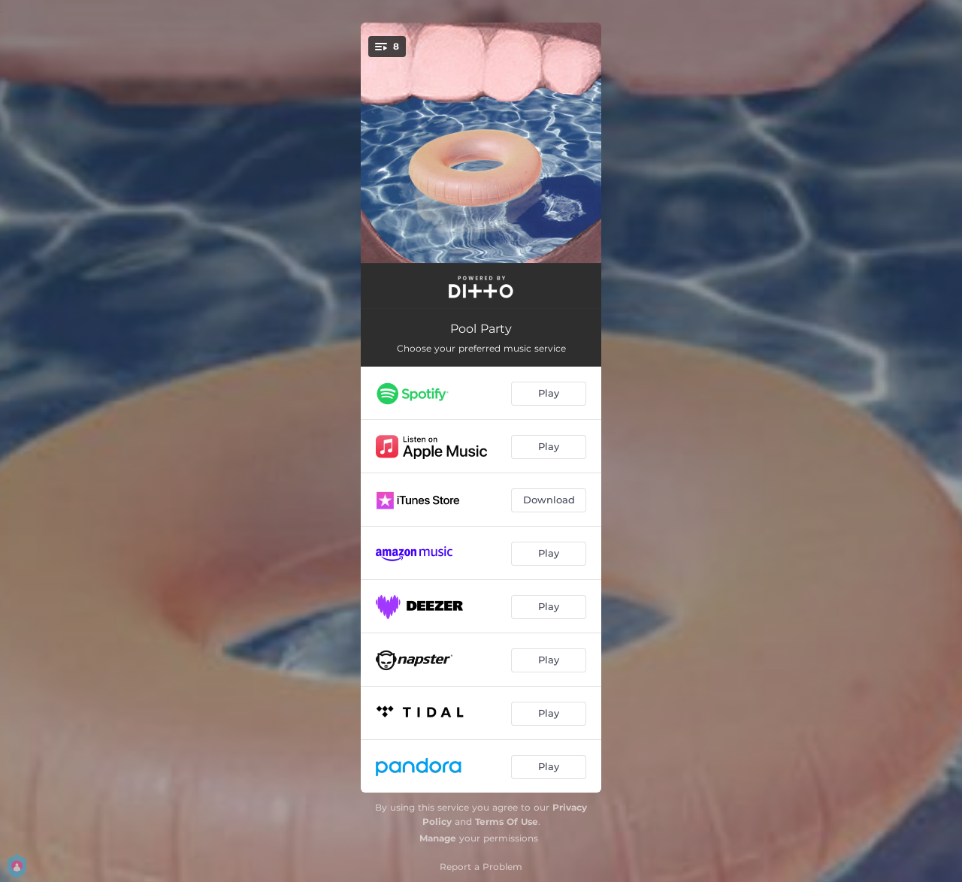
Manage (437, 838)
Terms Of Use (506, 821)
